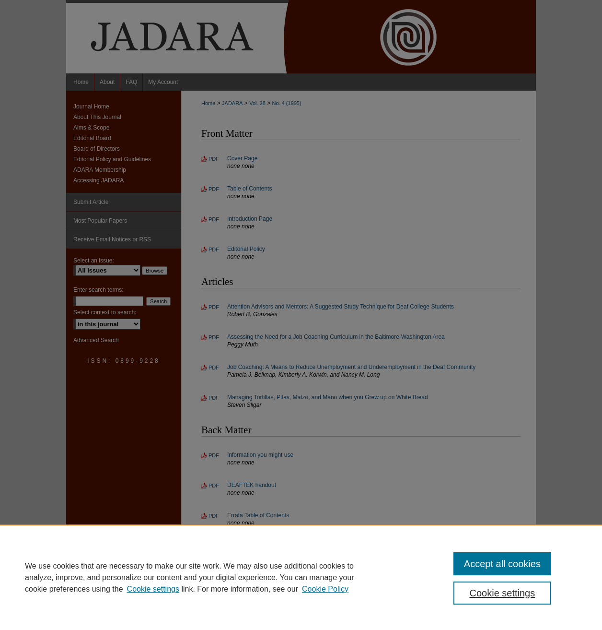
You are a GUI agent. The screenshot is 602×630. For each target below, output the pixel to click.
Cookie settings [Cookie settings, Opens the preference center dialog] (502, 593)
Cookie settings (153, 589)
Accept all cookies (502, 564)
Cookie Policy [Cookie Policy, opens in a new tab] (325, 589)
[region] (301, 577)
